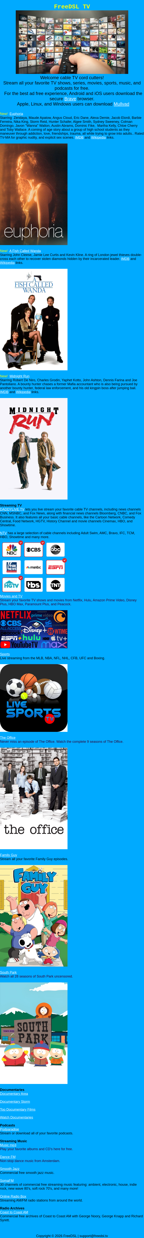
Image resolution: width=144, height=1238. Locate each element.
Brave (70, 98)
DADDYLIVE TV (12, 509)
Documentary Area (14, 1094)
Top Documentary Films (17, 1109)
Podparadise (9, 1129)
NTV (3, 533)
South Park (8, 972)
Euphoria (16, 114)
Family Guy (8, 855)
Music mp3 (8, 1145)
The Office (8, 738)
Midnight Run (19, 376)
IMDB (79, 137)
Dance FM (8, 1157)
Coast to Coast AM (14, 1212)
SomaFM (7, 1181)
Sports (5, 654)
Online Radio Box (13, 1196)
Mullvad (121, 103)
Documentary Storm (15, 1102)
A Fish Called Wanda (25, 251)
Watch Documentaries (16, 1117)
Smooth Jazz (10, 1169)
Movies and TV (11, 596)
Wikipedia (98, 137)
